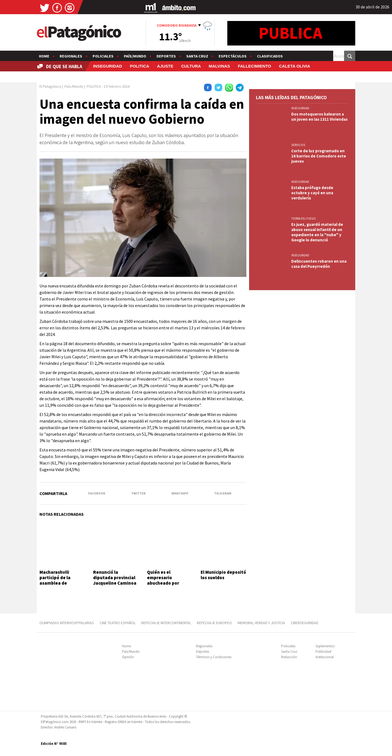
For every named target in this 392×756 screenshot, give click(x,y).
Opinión (128, 657)
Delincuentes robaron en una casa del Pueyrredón (319, 264)
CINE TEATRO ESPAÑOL (118, 622)
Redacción (289, 657)
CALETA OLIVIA (294, 66)
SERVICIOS (298, 145)
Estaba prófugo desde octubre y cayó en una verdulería (312, 193)
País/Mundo (135, 56)
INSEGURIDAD (107, 66)
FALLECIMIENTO (254, 66)
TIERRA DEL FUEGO (303, 218)
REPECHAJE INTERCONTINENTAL (166, 622)
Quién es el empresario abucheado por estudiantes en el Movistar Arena (166, 583)
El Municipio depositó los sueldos (223, 575)
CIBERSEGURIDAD (304, 622)
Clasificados (270, 56)
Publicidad (323, 651)
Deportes (166, 56)
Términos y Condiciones (213, 657)
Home (44, 56)
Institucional (325, 657)
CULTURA (191, 66)
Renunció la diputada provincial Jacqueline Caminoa (114, 577)
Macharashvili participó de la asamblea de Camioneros (55, 580)
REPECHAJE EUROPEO (214, 622)
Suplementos (325, 646)
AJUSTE (165, 66)
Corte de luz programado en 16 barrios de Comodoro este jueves (318, 156)
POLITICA (139, 66)
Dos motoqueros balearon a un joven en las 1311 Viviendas (319, 116)
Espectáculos (233, 56)
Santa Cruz (197, 56)
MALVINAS (219, 66)
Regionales (71, 56)
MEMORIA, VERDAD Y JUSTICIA (261, 622)
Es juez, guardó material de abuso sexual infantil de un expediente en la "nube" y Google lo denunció (317, 232)
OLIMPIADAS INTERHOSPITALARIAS (66, 622)
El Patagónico (50, 86)
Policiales (103, 56)
